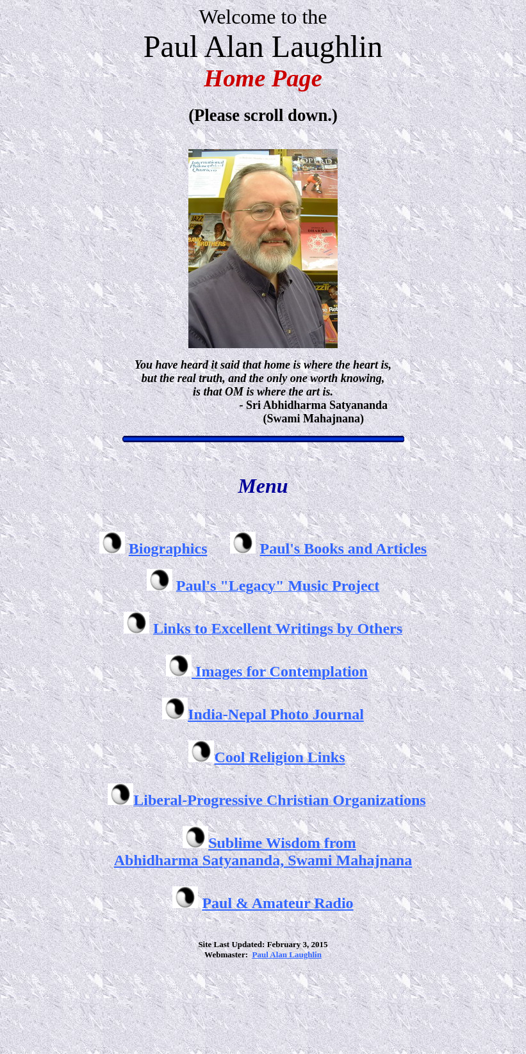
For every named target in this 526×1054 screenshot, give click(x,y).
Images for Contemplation (280, 671)
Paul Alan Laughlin (286, 954)
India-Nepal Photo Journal (276, 714)
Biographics (168, 548)
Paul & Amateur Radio (277, 903)
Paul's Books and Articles (343, 548)
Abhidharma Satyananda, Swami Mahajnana (263, 860)
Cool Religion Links (279, 757)
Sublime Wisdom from (282, 842)
